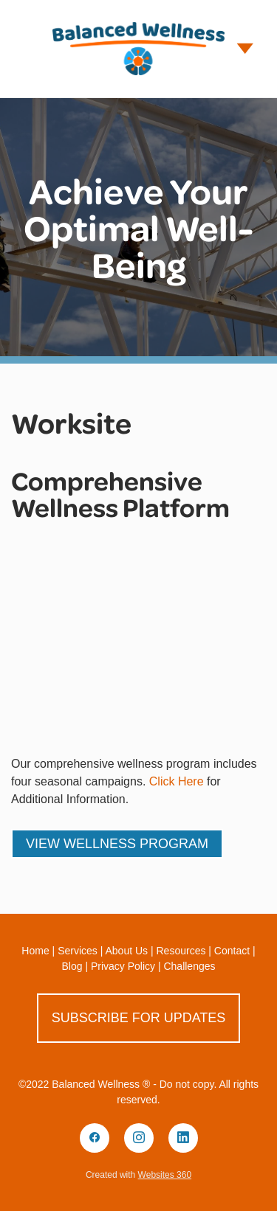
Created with (138, 1175)
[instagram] (139, 1138)
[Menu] (245, 48)
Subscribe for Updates (139, 1017)
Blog (71, 966)
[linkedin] (183, 1138)
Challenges (189, 966)
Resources (181, 951)
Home (35, 951)
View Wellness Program (117, 843)
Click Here (176, 781)
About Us (126, 951)
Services (78, 951)
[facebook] (94, 1138)
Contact (232, 951)
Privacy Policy (123, 966)
